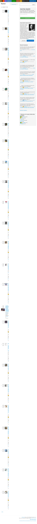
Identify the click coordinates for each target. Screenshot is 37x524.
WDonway (25, 100)
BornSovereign (26, 87)
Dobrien (24, 74)
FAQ (23, 520)
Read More (24, 40)
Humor (9, 43)
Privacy (31, 520)
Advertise (28, 520)
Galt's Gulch (23, 517)
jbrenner (23, 116)
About (22, 520)
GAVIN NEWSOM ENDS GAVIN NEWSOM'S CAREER (8, 308)
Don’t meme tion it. (22, 62)
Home (20, 520)
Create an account (30, 40)
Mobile (35, 520)
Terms (33, 520)
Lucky (23, 49)
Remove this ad (14, 4)
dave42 (21, 121)
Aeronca (6, 313)
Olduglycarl (25, 61)
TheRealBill (22, 123)
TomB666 (23, 122)
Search (34, 4)
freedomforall (22, 120)
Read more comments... (23, 110)
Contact (26, 520)
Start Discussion (33, 519)
